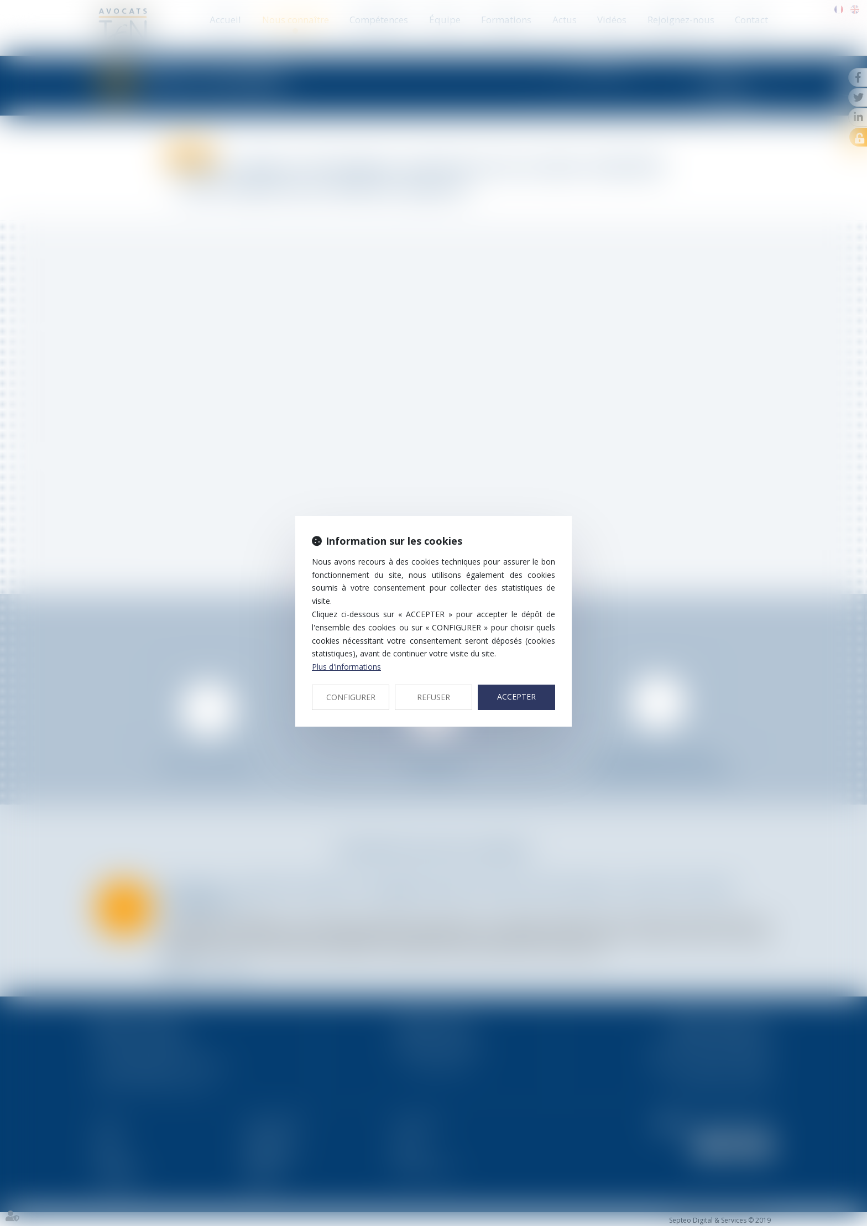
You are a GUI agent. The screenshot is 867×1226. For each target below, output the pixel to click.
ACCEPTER (516, 696)
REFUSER (433, 697)
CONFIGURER (350, 697)
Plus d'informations (346, 666)
